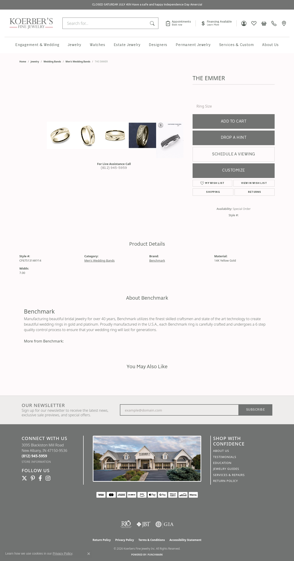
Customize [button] (233, 170)
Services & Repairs (229, 474)
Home (22, 61)
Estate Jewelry (127, 45)
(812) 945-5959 (114, 168)
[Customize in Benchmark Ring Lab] (169, 140)
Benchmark (157, 260)
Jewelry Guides (226, 468)
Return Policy (225, 480)
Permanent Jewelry (193, 45)
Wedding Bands (52, 61)
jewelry (35, 61)
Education (222, 462)
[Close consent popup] (88, 553)
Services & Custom (236, 45)
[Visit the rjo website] (126, 524)
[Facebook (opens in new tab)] (40, 478)
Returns (254, 192)
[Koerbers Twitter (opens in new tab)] (24, 478)
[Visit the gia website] (164, 524)
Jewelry (74, 45)
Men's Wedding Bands (78, 61)
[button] (244, 23)
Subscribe (255, 410)
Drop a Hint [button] (233, 138)
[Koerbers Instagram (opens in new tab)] (48, 478)
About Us (270, 45)
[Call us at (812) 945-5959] (34, 455)
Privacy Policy (124, 540)
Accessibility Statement (185, 540)
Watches (97, 45)
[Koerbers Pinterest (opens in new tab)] (33, 478)
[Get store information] (36, 462)
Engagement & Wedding (37, 45)
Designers (158, 45)
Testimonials (224, 456)
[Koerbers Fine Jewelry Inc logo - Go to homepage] (30, 23)
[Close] (288, 5)
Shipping (213, 192)
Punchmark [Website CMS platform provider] (155, 554)
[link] (180, 23)
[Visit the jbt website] (143, 524)
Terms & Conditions (152, 540)
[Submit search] (153, 23)
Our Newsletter (43, 405)
